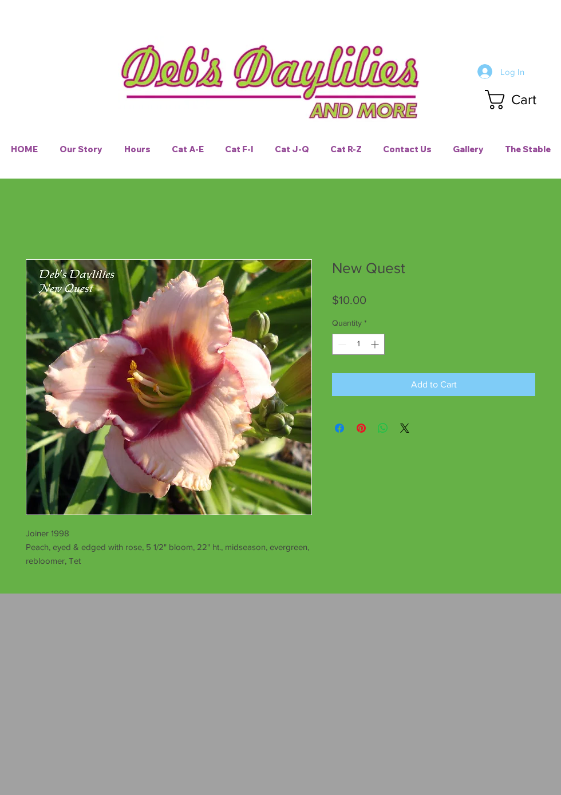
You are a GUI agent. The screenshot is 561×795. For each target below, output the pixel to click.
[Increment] (376, 344)
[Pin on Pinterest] (361, 428)
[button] (521, 99)
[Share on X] (405, 428)
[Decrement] (341, 344)
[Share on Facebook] (339, 428)
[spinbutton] (358, 344)
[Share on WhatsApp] (383, 428)
